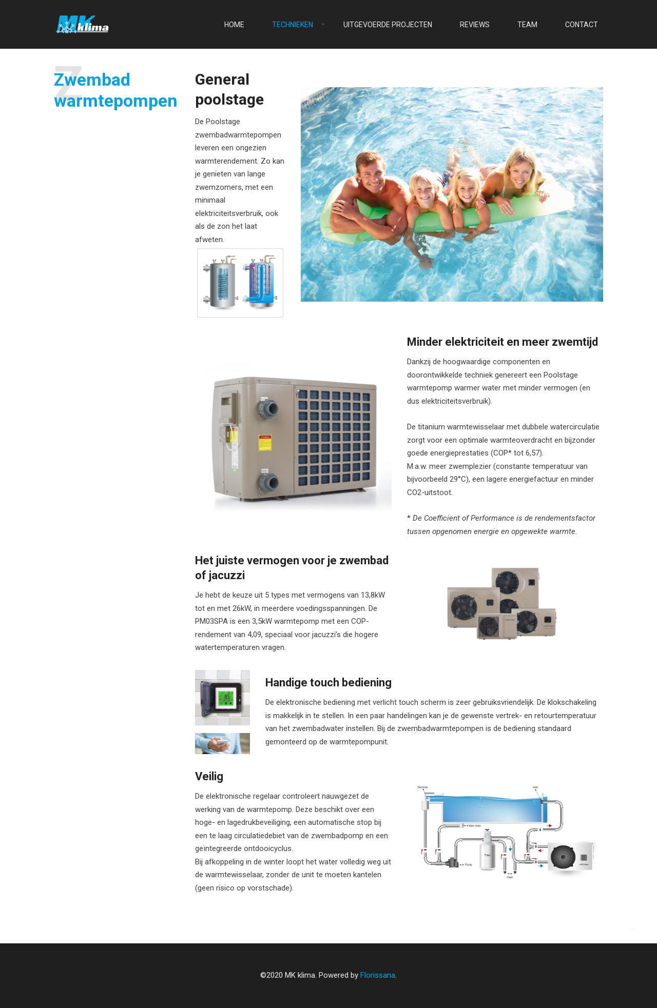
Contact (581, 25)
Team (527, 25)
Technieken (292, 25)
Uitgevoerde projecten (387, 25)
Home (234, 25)
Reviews (475, 25)
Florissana (377, 975)
